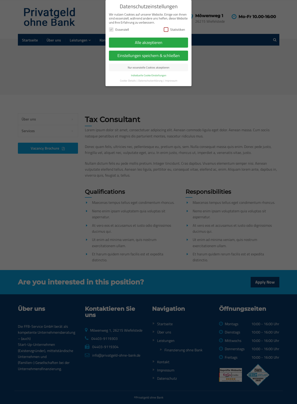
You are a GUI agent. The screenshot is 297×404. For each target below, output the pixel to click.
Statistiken (174, 15)
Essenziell (119, 15)
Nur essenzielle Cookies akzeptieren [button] (148, 53)
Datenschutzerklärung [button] (150, 66)
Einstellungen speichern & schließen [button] (148, 41)
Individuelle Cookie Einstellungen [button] (148, 61)
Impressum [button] (171, 66)
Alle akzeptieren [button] (148, 28)
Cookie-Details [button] (128, 66)
